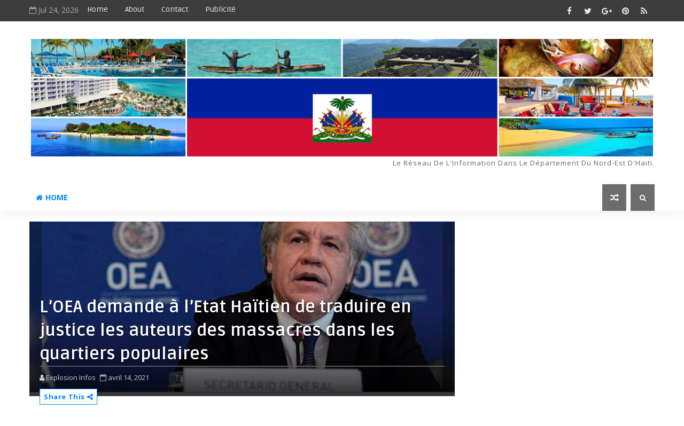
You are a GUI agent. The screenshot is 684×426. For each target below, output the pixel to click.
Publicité (220, 9)
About (134, 9)
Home (97, 9)
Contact (174, 9)
